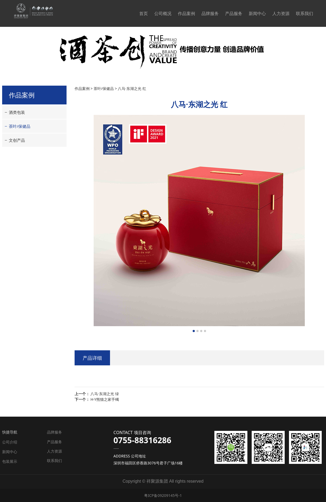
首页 (143, 13)
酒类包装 (17, 112)
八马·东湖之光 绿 (104, 393)
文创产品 (17, 140)
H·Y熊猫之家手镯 (104, 399)
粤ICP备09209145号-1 (163, 495)
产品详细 (92, 358)
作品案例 (186, 13)
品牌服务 (210, 13)
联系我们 (304, 13)
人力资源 (281, 13)
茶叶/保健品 (20, 126)
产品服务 (233, 13)
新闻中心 (257, 13)
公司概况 (162, 13)
